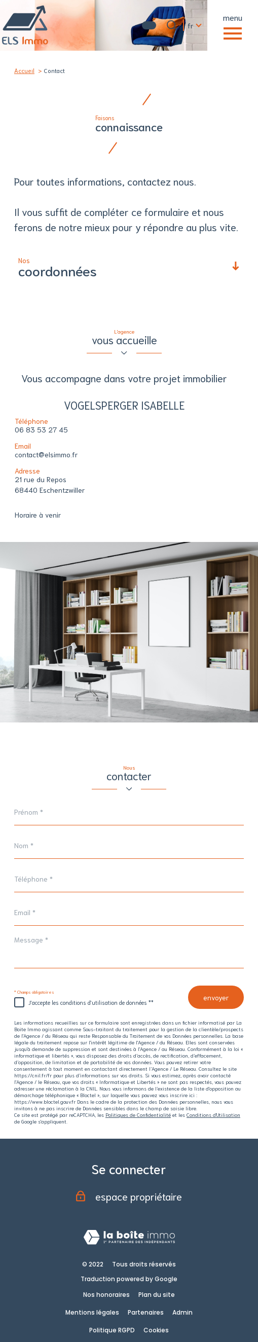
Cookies (156, 1330)
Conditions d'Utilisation (213, 1114)
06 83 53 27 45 (41, 429)
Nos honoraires (106, 1294)
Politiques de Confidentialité (138, 1114)
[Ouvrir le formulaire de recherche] (171, 25)
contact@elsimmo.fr (46, 454)
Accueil (24, 70)
